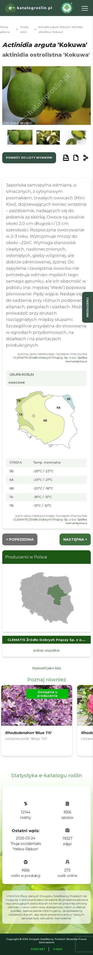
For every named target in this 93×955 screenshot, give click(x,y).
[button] (19, 138)
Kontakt (38, 949)
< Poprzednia (20, 539)
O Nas (57, 949)
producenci (87, 307)
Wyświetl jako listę (46, 668)
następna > (75, 539)
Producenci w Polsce (26, 557)
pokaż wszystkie (46, 650)
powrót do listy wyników (29, 157)
